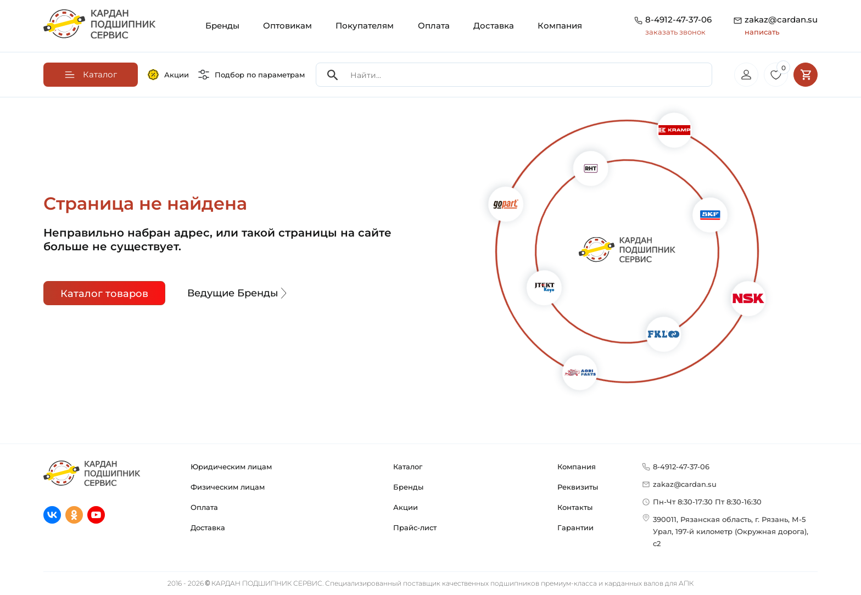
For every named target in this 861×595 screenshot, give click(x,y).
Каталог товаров (104, 294)
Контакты (574, 507)
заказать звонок (675, 31)
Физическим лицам (228, 486)
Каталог (407, 466)
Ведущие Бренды (238, 293)
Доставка (493, 25)
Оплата (434, 25)
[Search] (332, 75)
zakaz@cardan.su (781, 26)
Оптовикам (287, 25)
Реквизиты (577, 486)
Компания (560, 25)
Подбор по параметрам (251, 74)
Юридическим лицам (231, 466)
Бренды (222, 25)
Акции (168, 74)
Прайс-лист (415, 527)
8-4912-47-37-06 (678, 19)
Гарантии (575, 527)
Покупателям (365, 25)
